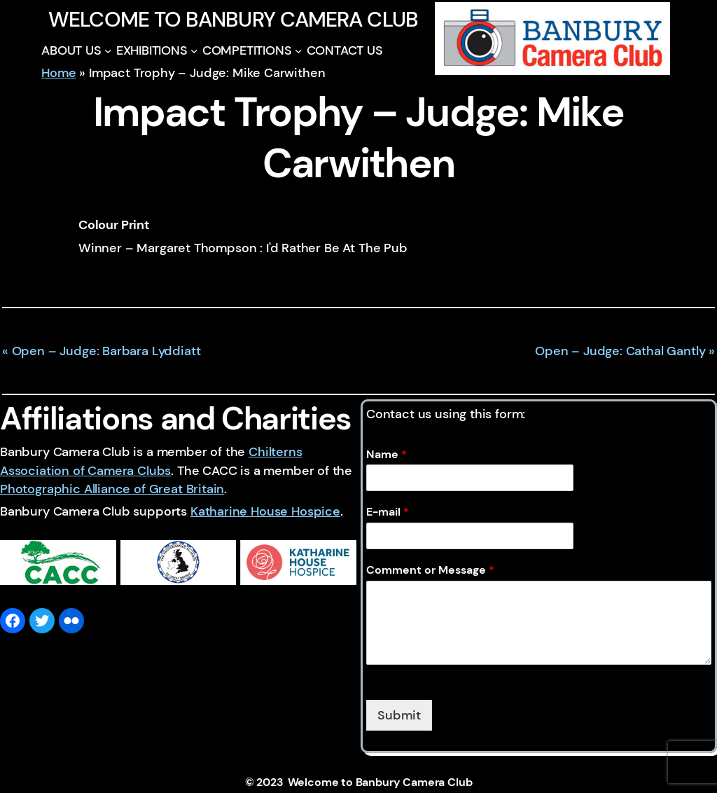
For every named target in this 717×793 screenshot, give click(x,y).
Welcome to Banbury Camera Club (233, 19)
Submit (399, 715)
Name (386, 455)
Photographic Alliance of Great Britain (112, 489)
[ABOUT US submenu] (108, 51)
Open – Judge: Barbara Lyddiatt (106, 351)
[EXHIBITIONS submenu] (194, 51)
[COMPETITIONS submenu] (298, 51)
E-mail (387, 512)
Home (58, 73)
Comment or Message (430, 570)
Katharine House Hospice (265, 511)
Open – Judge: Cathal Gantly (620, 351)
